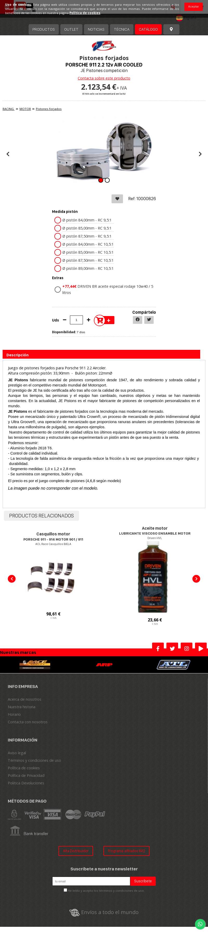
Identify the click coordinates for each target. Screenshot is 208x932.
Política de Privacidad (26, 775)
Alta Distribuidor (76, 851)
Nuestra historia (21, 706)
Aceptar (193, 6)
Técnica (121, 29)
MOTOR (25, 109)
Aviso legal (17, 752)
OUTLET (71, 29)
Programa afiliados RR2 (126, 851)
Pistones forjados (49, 109)
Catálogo (148, 29)
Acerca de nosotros (24, 699)
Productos (43, 29)
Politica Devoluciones (26, 782)
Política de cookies (24, 767)
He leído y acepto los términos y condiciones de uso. (106, 890)
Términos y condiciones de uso (34, 760)
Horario (14, 714)
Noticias (96, 29)
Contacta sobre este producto (104, 78)
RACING (9, 109)
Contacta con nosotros (28, 721)
